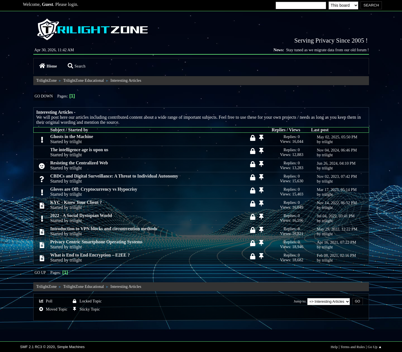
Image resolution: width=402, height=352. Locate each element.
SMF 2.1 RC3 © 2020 (37, 347)
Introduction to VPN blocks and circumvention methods (103, 228)
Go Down (44, 96)
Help (334, 347)
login (72, 4)
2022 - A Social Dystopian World (81, 215)
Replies (279, 129)
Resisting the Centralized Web (79, 162)
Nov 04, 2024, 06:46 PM (337, 150)
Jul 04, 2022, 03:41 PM (335, 216)
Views (294, 129)
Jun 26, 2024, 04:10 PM (336, 163)
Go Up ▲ (375, 347)
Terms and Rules (352, 347)
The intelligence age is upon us (79, 149)
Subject (57, 129)
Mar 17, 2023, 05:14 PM (336, 189)
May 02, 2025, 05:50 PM (337, 137)
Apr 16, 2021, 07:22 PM (336, 242)
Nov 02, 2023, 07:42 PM (337, 176)
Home (48, 66)
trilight (76, 141)
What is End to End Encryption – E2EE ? (90, 255)
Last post (320, 129)
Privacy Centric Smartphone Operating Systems (96, 241)
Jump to (299, 301)
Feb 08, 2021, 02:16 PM (336, 255)
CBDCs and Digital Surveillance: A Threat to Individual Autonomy (114, 176)
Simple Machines (71, 347)
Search (76, 66)
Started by (78, 129)
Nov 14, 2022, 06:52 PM (337, 203)
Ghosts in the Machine (71, 136)
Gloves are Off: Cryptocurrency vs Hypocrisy (93, 189)
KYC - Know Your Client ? (76, 202)
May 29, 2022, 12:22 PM (337, 229)
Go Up (40, 273)
